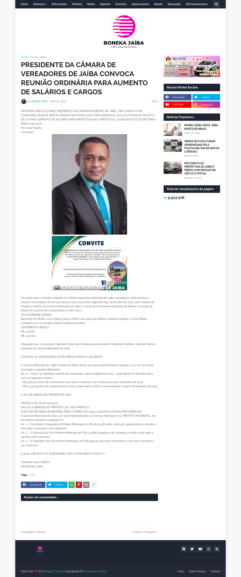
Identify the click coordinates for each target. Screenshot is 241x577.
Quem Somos (197, 571)
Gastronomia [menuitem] (140, 4)
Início (181, 571)
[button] (216, 4)
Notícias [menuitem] (38, 4)
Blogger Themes (53, 571)
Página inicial (29, 57)
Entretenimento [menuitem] (196, 4)
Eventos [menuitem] (121, 4)
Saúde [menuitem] (158, 4)
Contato (215, 571)
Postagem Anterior (34, 532)
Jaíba (43, 57)
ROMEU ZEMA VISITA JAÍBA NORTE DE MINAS (201, 127)
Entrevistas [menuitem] (59, 4)
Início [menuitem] (24, 4)
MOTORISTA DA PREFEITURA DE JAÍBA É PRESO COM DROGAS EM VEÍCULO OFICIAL (200, 168)
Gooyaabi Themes (96, 571)
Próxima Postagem (144, 532)
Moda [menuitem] (91, 4)
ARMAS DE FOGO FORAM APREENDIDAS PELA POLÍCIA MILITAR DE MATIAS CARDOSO (202, 146)
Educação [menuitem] (174, 4)
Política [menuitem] (77, 4)
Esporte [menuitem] (105, 4)
